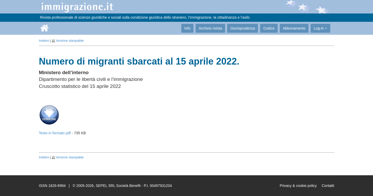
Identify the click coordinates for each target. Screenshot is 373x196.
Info (187, 28)
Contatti (328, 186)
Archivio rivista (210, 28)
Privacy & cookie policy (298, 186)
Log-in (320, 28)
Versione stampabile (70, 41)
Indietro (44, 41)
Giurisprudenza (242, 28)
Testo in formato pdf (55, 133)
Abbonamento (294, 28)
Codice (269, 28)
